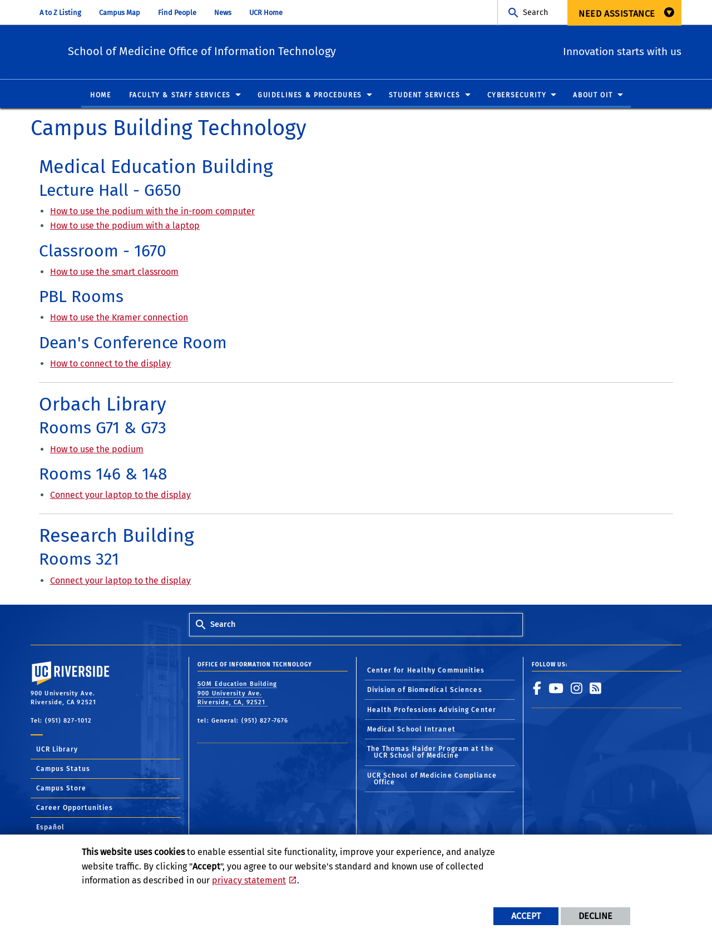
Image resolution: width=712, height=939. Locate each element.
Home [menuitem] (100, 96)
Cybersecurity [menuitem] (517, 96)
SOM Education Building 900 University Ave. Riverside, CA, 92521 (237, 693)
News (222, 12)
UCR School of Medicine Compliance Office (432, 779)
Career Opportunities (74, 808)
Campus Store (61, 789)
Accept (526, 916)
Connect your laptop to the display (120, 495)
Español (50, 828)
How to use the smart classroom (114, 272)
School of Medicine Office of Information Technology (264, 50)
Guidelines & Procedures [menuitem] (310, 96)
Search (535, 12)
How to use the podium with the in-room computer (152, 211)
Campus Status (63, 769)
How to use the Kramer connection (119, 318)
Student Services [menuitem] (425, 96)
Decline (595, 916)
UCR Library (57, 750)
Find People (177, 12)
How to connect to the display (110, 364)
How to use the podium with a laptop (125, 226)
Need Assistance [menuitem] (616, 13)
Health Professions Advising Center (431, 710)
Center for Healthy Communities (426, 671)
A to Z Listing (60, 12)
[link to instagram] (577, 688)
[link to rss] (596, 688)
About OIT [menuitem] (592, 96)
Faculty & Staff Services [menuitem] (180, 96)
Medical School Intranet (411, 730)
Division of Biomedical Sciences (424, 690)
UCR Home (266, 12)
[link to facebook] (537, 688)
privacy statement (249, 880)
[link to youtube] (556, 688)
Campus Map (119, 12)
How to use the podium (97, 449)
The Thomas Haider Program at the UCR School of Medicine (430, 752)
